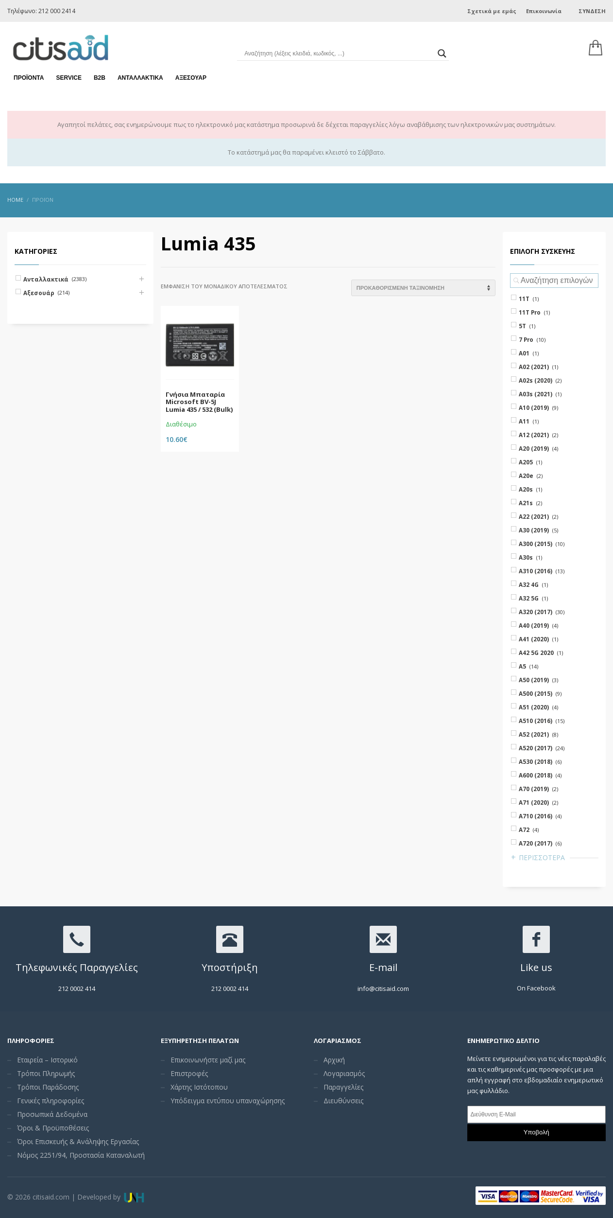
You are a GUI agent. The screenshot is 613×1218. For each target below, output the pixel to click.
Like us (536, 967)
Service (68, 77)
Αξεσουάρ (190, 77)
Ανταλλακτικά (140, 77)
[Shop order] (423, 288)
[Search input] (338, 53)
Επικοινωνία (544, 11)
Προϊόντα (29, 77)
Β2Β (99, 77)
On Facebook (536, 988)
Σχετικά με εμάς (491, 11)
